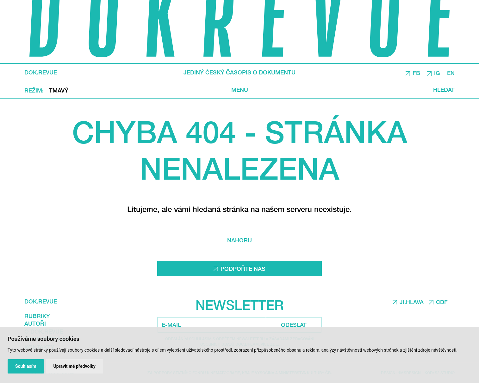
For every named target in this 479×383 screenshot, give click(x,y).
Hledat (444, 89)
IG (437, 72)
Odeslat (294, 324)
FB (416, 72)
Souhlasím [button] (25, 366)
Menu (239, 89)
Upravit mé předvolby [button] (74, 366)
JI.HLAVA (412, 301)
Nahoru (239, 240)
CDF (442, 301)
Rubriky (37, 315)
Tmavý (58, 89)
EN (451, 72)
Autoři (35, 323)
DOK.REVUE (40, 72)
